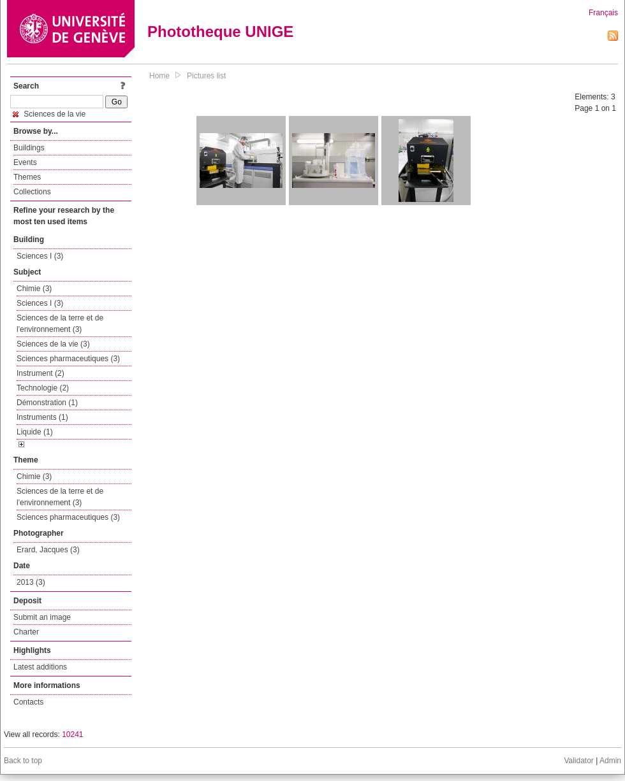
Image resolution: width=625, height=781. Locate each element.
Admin (610, 760)
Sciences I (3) (40, 256)
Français (603, 12)
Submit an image (42, 617)
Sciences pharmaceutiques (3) (68, 358)
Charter (26, 631)
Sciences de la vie (49, 114)
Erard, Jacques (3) (48, 549)
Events (25, 162)
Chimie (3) (34, 288)
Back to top (23, 760)
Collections (32, 191)
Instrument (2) (40, 373)
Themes (27, 177)
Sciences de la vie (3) (53, 344)
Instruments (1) (42, 417)
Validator (578, 760)
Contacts (28, 702)
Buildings (29, 147)
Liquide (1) (35, 431)
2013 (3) (31, 582)
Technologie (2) (43, 387)
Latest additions (40, 667)
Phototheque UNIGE (220, 31)
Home (159, 75)
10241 (72, 734)
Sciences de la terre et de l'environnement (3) (60, 323)
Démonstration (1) (47, 402)
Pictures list (206, 75)
